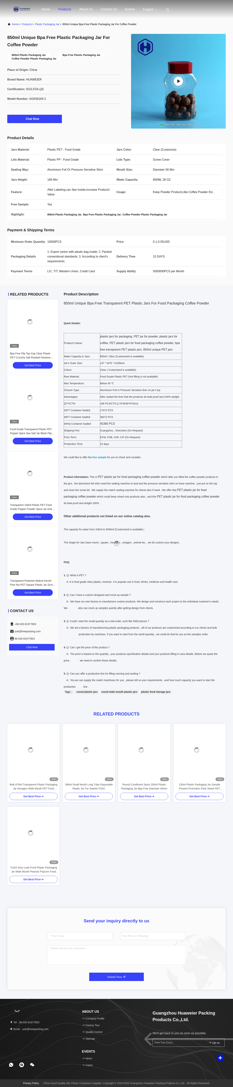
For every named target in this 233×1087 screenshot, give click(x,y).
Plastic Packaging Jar (47, 24)
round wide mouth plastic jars (119, 691)
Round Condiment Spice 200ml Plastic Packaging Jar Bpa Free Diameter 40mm (144, 786)
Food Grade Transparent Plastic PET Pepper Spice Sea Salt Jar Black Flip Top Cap (31, 433)
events (130, 9)
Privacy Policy (31, 1083)
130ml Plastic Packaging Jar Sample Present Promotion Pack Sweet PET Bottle (199, 787)
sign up (214, 1042)
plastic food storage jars (156, 691)
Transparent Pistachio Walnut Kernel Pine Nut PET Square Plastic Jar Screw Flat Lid (32, 584)
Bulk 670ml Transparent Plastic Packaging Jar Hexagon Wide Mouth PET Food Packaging (33, 787)
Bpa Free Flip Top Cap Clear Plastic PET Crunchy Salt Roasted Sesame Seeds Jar (30, 357)
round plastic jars (87, 691)
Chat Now (35, 119)
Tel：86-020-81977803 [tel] (24, 1022)
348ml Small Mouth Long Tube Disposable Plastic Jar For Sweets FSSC (89, 786)
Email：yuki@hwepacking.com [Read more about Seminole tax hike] (29, 1029)
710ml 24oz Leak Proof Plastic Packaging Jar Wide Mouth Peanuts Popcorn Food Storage (33, 870)
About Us (86, 9)
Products (64, 9)
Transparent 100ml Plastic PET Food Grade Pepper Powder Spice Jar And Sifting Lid (31, 509)
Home (46, 9)
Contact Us (109, 9)
